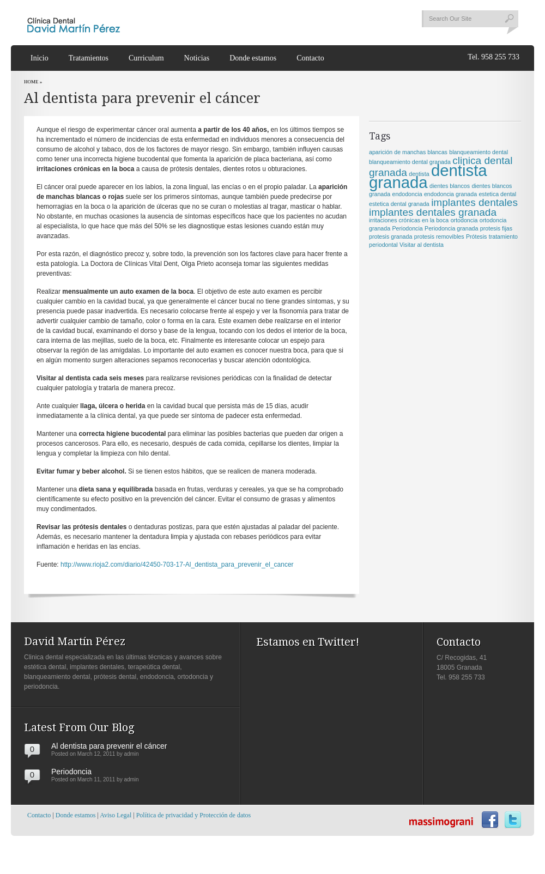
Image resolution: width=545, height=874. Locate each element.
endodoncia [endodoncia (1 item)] (407, 194)
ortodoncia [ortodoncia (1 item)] (464, 220)
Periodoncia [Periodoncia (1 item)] (407, 228)
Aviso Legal (115, 815)
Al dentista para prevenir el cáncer (109, 746)
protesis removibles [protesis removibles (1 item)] (439, 236)
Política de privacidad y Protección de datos (193, 815)
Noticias (197, 58)
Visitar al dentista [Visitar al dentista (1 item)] (421, 244)
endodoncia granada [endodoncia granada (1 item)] (450, 194)
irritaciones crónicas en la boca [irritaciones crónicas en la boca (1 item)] (409, 220)
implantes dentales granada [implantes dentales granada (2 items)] (432, 212)
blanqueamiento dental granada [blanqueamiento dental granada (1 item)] (410, 162)
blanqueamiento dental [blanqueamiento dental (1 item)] (478, 152)
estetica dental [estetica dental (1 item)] (497, 194)
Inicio (40, 58)
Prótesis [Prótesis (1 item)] (476, 236)
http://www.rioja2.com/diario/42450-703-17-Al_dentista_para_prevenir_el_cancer (177, 564)
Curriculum (146, 58)
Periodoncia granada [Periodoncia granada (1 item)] (451, 228)
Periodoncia (71, 771)
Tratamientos (88, 58)
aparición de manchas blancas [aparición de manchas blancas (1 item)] (408, 152)
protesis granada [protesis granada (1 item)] (390, 236)
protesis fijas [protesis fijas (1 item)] (496, 228)
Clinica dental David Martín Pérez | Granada (73, 23)
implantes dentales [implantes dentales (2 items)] (474, 202)
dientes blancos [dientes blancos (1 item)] (449, 186)
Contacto (310, 58)
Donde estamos (252, 58)
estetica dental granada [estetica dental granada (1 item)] (399, 204)
